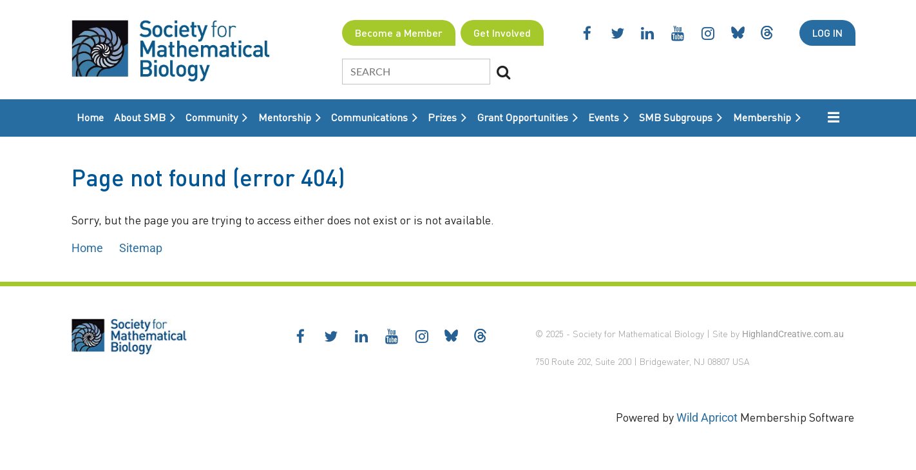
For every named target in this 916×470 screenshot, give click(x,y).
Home (87, 248)
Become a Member (399, 32)
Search (504, 72)
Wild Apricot (707, 417)
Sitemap (140, 248)
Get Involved (502, 32)
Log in (827, 32)
